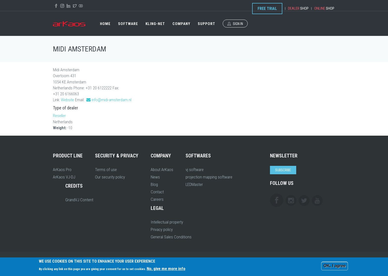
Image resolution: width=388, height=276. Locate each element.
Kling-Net (155, 24)
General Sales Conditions (171, 236)
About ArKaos (162, 169)
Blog (154, 184)
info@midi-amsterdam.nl (111, 99)
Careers (157, 199)
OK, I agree (334, 265)
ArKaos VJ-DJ (64, 177)
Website (67, 99)
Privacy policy (162, 229)
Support (206, 24)
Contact (157, 191)
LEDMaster (194, 184)
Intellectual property (167, 222)
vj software (195, 169)
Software (128, 24)
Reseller (59, 115)
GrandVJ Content (79, 199)
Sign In (235, 24)
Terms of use (106, 169)
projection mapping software (209, 177)
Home (105, 24)
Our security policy (110, 177)
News (155, 177)
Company (181, 24)
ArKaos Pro (62, 169)
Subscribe (283, 170)
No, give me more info (166, 268)
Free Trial (267, 8)
